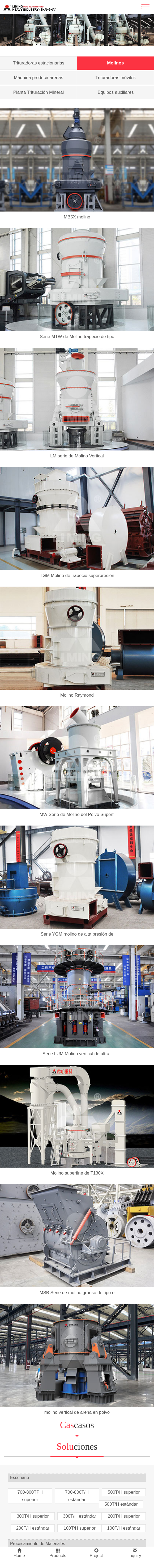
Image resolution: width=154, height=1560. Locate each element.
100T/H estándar (123, 1528)
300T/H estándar (79, 1516)
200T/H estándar (32, 1528)
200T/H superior (124, 1516)
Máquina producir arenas (38, 77)
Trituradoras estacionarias (38, 63)
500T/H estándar (121, 1504)
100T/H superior (79, 1528)
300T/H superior (33, 1516)
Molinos (115, 63)
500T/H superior (124, 1492)
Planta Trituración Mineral (38, 92)
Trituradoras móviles (115, 77)
